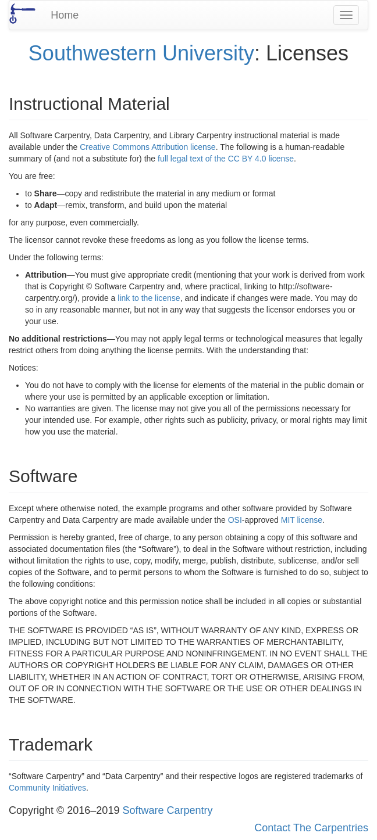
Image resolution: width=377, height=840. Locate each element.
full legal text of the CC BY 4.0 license (226, 158)
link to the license (149, 298)
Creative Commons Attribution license (147, 147)
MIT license (301, 520)
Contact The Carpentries (311, 828)
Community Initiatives (47, 787)
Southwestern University (141, 53)
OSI (235, 520)
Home (65, 15)
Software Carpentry (167, 810)
